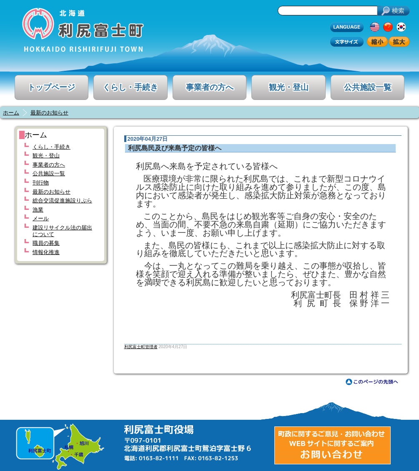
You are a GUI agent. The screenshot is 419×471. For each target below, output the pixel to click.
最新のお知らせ (49, 113)
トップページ (51, 87)
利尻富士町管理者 (141, 346)
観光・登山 (289, 87)
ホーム (11, 113)
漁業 (38, 210)
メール (41, 218)
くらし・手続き (130, 87)
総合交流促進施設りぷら (62, 200)
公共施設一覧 (367, 87)
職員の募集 (46, 243)
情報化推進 (46, 252)
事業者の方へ (209, 87)
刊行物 (41, 182)
